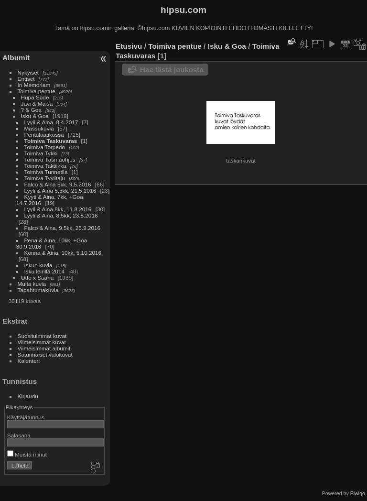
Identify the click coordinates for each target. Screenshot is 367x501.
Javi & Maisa (37, 103)
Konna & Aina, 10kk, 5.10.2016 (63, 253)
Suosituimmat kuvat (42, 336)
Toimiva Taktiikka (45, 166)
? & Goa (31, 110)
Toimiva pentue (36, 91)
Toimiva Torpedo (44, 147)
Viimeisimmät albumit (44, 348)
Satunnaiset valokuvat (45, 354)
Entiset (26, 79)
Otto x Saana (37, 277)
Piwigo (357, 493)
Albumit (16, 58)
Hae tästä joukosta (172, 69)
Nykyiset (28, 72)
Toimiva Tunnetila (46, 172)
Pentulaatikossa (44, 134)
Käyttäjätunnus (25, 417)
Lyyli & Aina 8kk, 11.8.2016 (58, 209)
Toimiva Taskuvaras (50, 141)
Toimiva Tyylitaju (44, 178)
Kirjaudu (28, 396)
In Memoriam (34, 85)
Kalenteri (29, 361)
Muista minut (27, 454)
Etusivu (129, 46)
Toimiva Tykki (41, 153)
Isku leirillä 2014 (44, 271)
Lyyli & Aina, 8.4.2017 (51, 122)
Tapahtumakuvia (38, 290)
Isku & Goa (35, 116)
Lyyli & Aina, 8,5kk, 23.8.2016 (61, 215)
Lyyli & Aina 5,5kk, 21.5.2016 (60, 190)
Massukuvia (39, 128)
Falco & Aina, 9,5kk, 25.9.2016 (62, 228)
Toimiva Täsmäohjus (50, 159)
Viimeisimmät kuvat (42, 342)
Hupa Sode (35, 97)
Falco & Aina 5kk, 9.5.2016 (57, 184)
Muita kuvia (32, 284)
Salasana (19, 435)
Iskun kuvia (38, 265)
